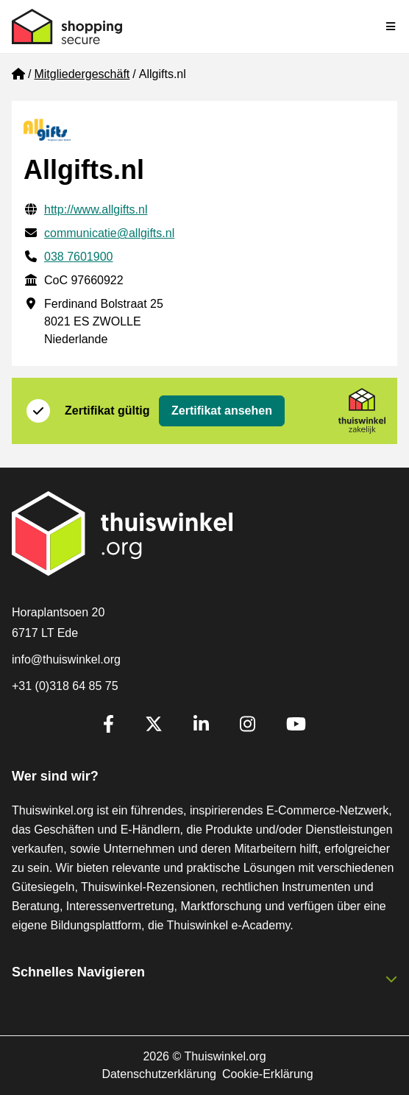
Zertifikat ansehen (221, 410)
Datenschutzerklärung (159, 1074)
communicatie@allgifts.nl (109, 233)
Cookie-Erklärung (267, 1074)
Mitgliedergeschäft (81, 74)
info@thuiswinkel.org (66, 659)
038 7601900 (78, 256)
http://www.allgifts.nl (96, 209)
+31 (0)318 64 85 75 (65, 686)
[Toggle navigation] (391, 26)
